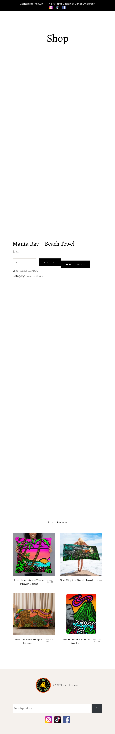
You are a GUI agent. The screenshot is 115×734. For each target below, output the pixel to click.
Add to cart (50, 262)
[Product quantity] (24, 262)
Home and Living (35, 276)
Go (97, 708)
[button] (75, 264)
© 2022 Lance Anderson (66, 685)
